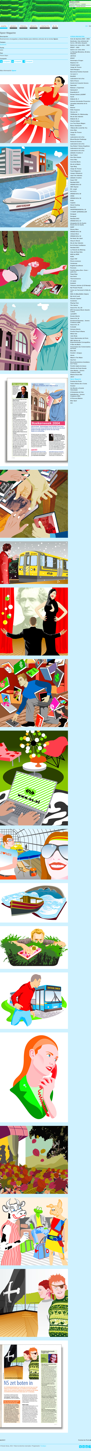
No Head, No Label (76, 238)
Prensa (23, 26)
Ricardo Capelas (75, 298)
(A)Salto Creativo (76, 177)
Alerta (72, 355)
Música (13, 26)
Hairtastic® (74, 90)
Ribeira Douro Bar (76, 374)
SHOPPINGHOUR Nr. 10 (78, 209)
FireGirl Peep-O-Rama (77, 331)
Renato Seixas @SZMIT (78, 94)
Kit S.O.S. (73, 191)
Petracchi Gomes (76, 141)
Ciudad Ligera (75, 65)
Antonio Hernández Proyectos (80, 101)
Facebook (89, 1446)
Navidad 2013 (74, 182)
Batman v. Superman (77, 87)
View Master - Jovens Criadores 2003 (77, 371)
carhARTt (73, 314)
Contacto (45, 26)
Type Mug (73, 166)
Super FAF (73, 180)
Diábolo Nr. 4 (74, 99)
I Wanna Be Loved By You (78, 128)
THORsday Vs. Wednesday (79, 114)
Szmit (72, 96)
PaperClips (74, 274)
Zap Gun (73, 360)
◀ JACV (2, 1440)
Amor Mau (73, 159)
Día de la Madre (75, 164)
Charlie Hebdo (75, 121)
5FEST (72, 58)
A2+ (71, 403)
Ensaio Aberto (75, 316)
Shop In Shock (75, 240)
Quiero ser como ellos (77, 49)
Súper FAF (73, 259)
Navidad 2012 (74, 218)
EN (90, 26)
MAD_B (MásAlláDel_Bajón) (79, 294)
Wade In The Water (76, 357)
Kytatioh (73, 283)
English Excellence (76, 265)
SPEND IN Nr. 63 (75, 184)
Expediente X (74, 92)
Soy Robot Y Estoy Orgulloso (80, 146)
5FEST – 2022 (74, 47)
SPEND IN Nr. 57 (75, 221)
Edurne (72, 107)
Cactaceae (73, 263)
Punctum (73, 268)
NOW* (72, 227)
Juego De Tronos (76, 132)
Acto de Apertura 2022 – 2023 (80, 39)
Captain (72, 202)
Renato (33, 26)
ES (87, 26)
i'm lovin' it (73, 74)
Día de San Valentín (76, 116)
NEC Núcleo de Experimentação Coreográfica (80, 341)
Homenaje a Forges (76, 60)
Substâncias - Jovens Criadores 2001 (77, 395)
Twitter (80, 1446)
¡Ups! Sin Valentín (76, 175)
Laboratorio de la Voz (77, 78)
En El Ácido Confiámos (78, 245)
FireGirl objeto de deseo (78, 366)
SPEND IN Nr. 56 (75, 231)
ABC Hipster (74, 187)
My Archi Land (75, 296)
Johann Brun (74, 234)
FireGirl (72, 386)
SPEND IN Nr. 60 (75, 193)
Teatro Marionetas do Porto (79, 338)
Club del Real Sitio (76, 252)
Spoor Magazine (75, 379)
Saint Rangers (75, 69)
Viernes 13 (73, 112)
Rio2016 (73, 76)
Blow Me (73, 350)
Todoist (72, 134)
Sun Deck (73, 276)
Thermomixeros (75, 278)
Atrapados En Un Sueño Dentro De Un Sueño (78, 224)
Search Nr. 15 (74, 324)
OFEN (72, 196)
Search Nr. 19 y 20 (76, 307)
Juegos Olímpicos (76, 173)
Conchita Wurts (75, 162)
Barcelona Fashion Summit (79, 71)
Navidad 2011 (74, 247)
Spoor (14, 70)
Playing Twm (74, 303)
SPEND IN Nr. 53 (75, 236)
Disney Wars (74, 229)
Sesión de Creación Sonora (79, 83)
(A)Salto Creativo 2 (76, 153)
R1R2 (72, 256)
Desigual (73, 214)
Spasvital (73, 85)
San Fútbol (73, 155)
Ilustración (3, 44)
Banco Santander (76, 125)
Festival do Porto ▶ (84, 1440)
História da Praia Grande (78, 368)
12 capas (73, 281)
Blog (55, 26)
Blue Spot (73, 400)
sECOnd (73, 56)
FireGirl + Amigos (76, 353)
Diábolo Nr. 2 (74, 119)
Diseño (4, 26)
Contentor (73, 300)
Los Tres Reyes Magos (77, 123)
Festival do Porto (76, 381)
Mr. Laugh (73, 189)
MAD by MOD (74, 254)
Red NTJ (73, 207)
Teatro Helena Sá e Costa (78, 383)
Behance (86, 1446)
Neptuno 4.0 (74, 62)
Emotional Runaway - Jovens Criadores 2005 (80, 321)
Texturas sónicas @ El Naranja (80, 285)
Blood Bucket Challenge (78, 139)
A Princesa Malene (76, 398)
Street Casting (75, 205)
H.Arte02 (73, 327)
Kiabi (72, 200)
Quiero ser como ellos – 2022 (80, 45)
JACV (72, 377)
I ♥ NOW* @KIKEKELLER (78, 211)
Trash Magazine (75, 171)
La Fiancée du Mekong (77, 250)
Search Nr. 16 (74, 318)
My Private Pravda (76, 287)
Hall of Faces (74, 81)
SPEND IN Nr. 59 (75, 198)
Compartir (6, 61)
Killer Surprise (75, 110)
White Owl (73, 333)
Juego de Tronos (75, 67)
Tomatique (43, 1446)
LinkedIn (83, 1446)
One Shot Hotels (75, 157)
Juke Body (73, 336)
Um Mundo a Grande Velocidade (77, 388)
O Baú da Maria (75, 344)
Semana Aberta (75, 329)
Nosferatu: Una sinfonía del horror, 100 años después (79, 41)
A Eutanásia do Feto (77, 392)
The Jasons (74, 305)
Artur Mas (73, 130)
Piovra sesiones (75, 261)
